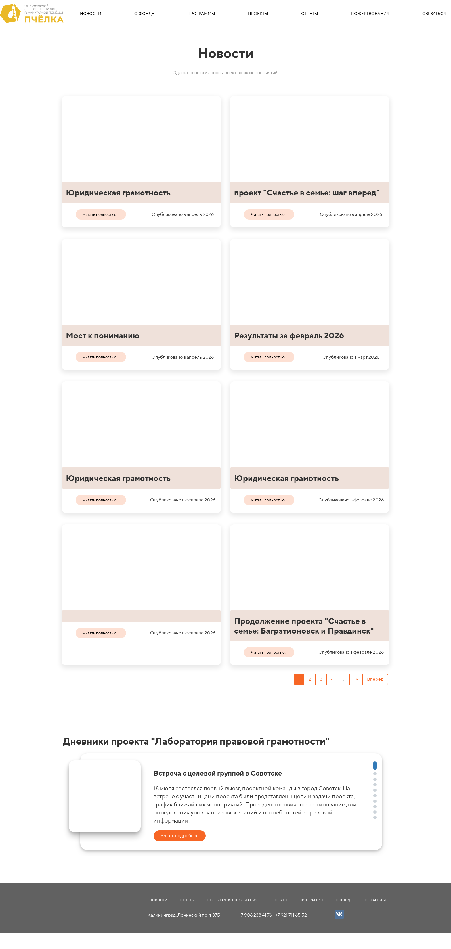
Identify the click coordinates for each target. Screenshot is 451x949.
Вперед (375, 679)
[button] (375, 765)
